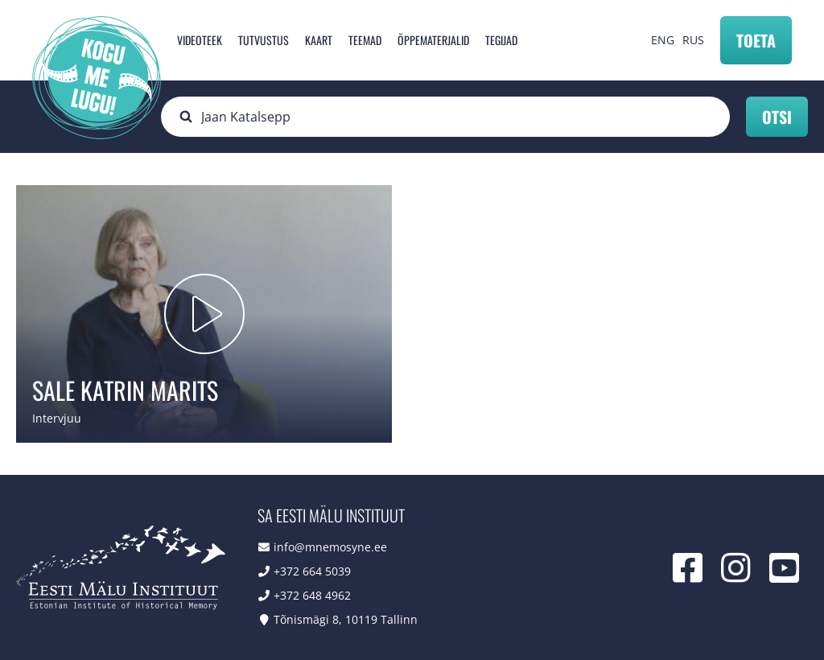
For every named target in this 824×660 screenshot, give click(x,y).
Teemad (364, 39)
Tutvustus (263, 39)
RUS (693, 39)
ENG (662, 39)
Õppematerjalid (433, 39)
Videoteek (199, 39)
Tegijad (501, 39)
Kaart (318, 39)
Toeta (756, 40)
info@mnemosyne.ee (330, 547)
